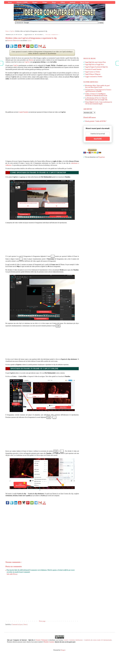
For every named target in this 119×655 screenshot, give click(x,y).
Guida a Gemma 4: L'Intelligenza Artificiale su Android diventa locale (96, 94)
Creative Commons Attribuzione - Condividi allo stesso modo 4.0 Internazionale (88, 640)
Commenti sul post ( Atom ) (20, 624)
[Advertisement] (42, 95)
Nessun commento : (52, 34)
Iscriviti (98, 139)
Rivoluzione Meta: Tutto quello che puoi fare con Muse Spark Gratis (97, 86)
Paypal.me (101, 157)
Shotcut (31, 60)
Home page (42, 621)
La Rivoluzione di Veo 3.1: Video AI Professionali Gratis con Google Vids (96, 98)
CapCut (29, 40)
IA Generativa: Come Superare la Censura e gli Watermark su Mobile (98, 90)
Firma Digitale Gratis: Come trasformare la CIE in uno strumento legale (98, 103)
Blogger (63, 650)
